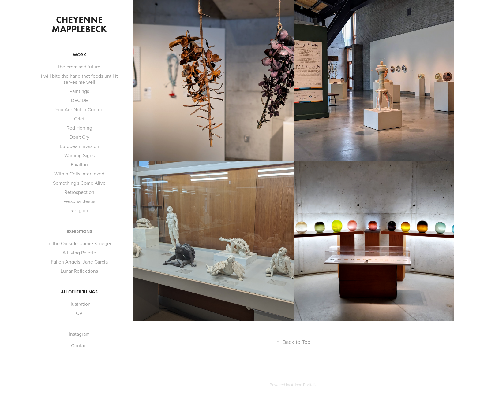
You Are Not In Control (79, 109)
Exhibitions (79, 231)
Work (79, 54)
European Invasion (79, 146)
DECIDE (79, 100)
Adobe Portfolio (304, 384)
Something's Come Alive (79, 182)
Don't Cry (79, 137)
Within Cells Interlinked (79, 173)
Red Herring (79, 127)
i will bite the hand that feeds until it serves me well (79, 78)
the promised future (79, 66)
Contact (79, 345)
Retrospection (79, 192)
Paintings (79, 91)
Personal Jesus (79, 201)
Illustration (79, 304)
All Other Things (79, 292)
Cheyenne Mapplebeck (79, 24)
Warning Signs (79, 155)
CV (79, 313)
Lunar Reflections (79, 271)
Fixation (79, 164)
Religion (79, 210)
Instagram (79, 333)
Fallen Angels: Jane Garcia (79, 261)
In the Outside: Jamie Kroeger (79, 243)
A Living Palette (79, 252)
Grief (79, 118)
